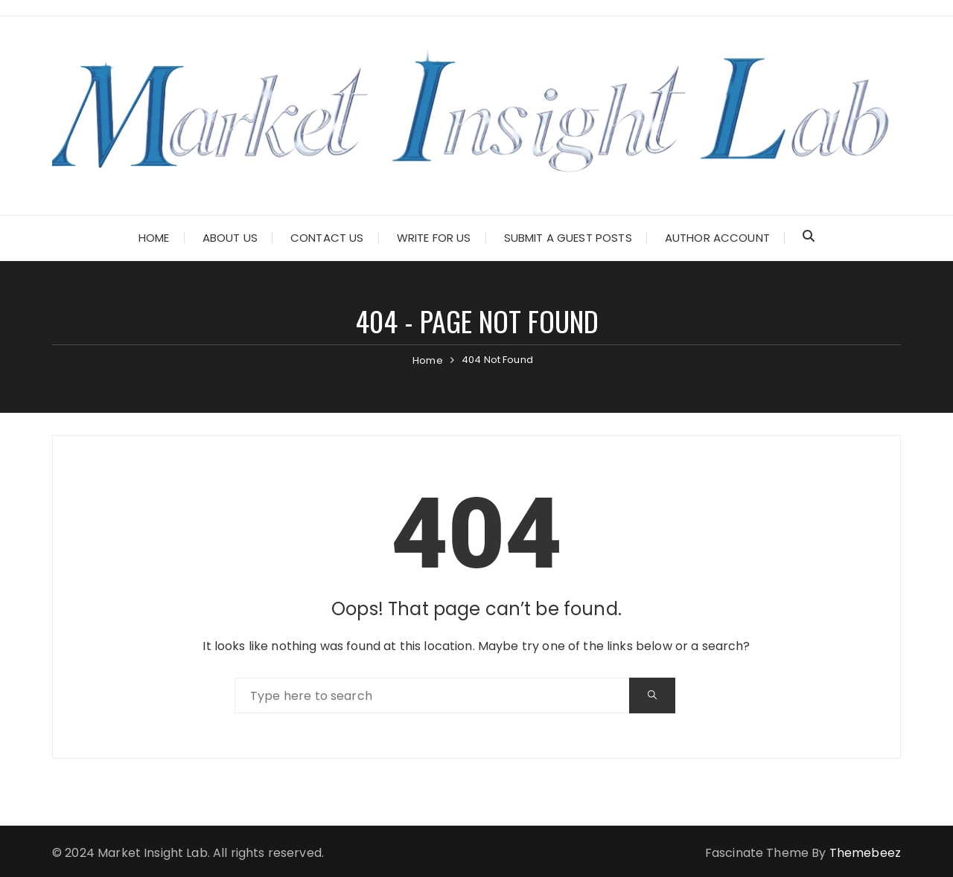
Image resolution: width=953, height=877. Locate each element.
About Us (230, 237)
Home (154, 237)
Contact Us (327, 237)
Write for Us (434, 237)
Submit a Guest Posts (568, 237)
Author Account (717, 237)
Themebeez (865, 852)
